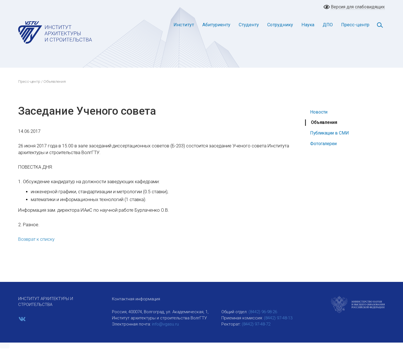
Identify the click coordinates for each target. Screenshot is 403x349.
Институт (184, 24)
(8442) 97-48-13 (278, 317)
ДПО (328, 24)
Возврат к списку (36, 239)
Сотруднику (280, 24)
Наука (307, 24)
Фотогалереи (323, 143)
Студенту (249, 24)
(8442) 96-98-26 (263, 311)
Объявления (324, 122)
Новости (318, 112)
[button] (5, 345)
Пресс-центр (355, 24)
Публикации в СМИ (329, 133)
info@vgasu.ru (165, 324)
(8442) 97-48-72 (256, 324)
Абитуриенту (216, 24)
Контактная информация (136, 298)
